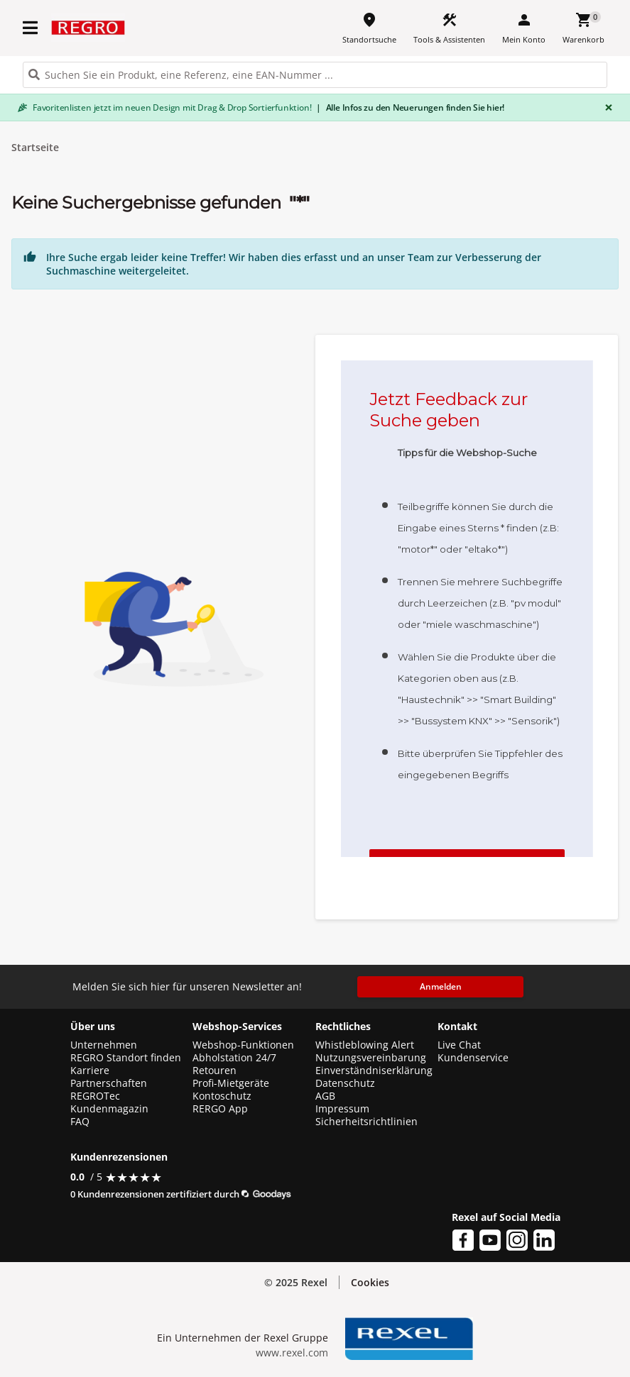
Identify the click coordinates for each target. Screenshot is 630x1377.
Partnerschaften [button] (108, 1083)
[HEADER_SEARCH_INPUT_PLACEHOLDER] (315, 75)
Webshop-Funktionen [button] (243, 1045)
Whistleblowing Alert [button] (364, 1045)
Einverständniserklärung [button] (374, 1070)
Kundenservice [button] (473, 1057)
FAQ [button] (79, 1121)
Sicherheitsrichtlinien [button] (366, 1121)
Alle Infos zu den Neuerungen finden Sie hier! (410, 107)
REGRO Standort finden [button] (125, 1057)
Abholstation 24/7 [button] (234, 1057)
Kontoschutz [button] (221, 1096)
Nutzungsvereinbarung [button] (370, 1057)
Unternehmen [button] (103, 1045)
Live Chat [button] (459, 1045)
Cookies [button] (370, 1282)
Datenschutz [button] (345, 1083)
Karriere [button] (89, 1070)
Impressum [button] (342, 1108)
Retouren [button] (214, 1070)
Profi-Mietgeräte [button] (230, 1083)
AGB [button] (325, 1096)
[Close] (606, 107)
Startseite (35, 147)
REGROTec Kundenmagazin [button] (109, 1102)
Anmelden (441, 986)
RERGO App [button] (220, 1108)
